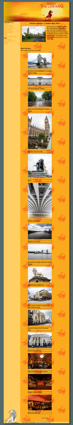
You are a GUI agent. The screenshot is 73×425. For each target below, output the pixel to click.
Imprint (38, 422)
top (47, 418)
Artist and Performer (10, 36)
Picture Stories (10, 41)
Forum (6, 42)
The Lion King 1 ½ (9, 28)
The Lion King (8, 25)
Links (5, 43)
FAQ (5, 35)
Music (6, 34)
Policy (49, 422)
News (5, 24)
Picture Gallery (8, 31)
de (14, 22)
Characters (7, 29)
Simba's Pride (8, 26)
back (43, 418)
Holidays (8, 39)
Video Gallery (8, 32)
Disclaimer (44, 422)
